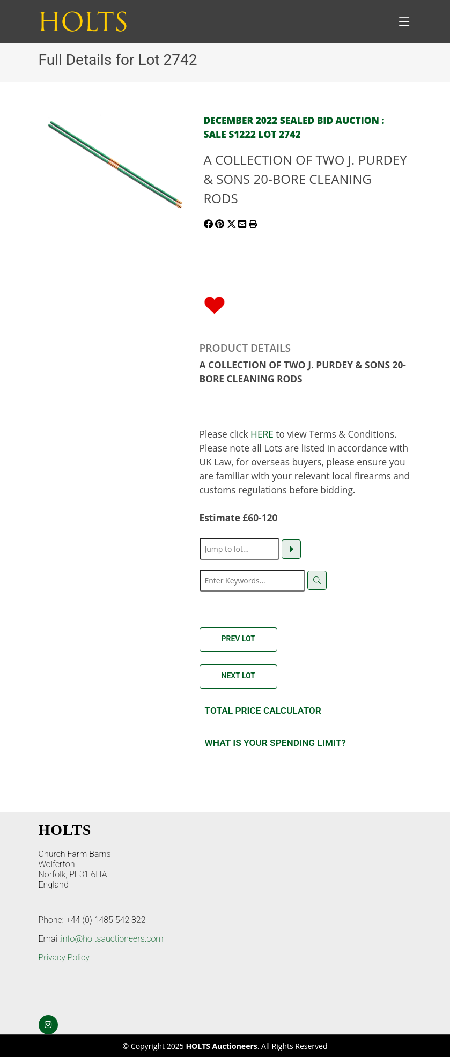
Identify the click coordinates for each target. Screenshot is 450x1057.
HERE (262, 433)
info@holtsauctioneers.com (112, 939)
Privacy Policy (64, 957)
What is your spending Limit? (275, 742)
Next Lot (238, 675)
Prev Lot (238, 638)
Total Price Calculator (263, 710)
